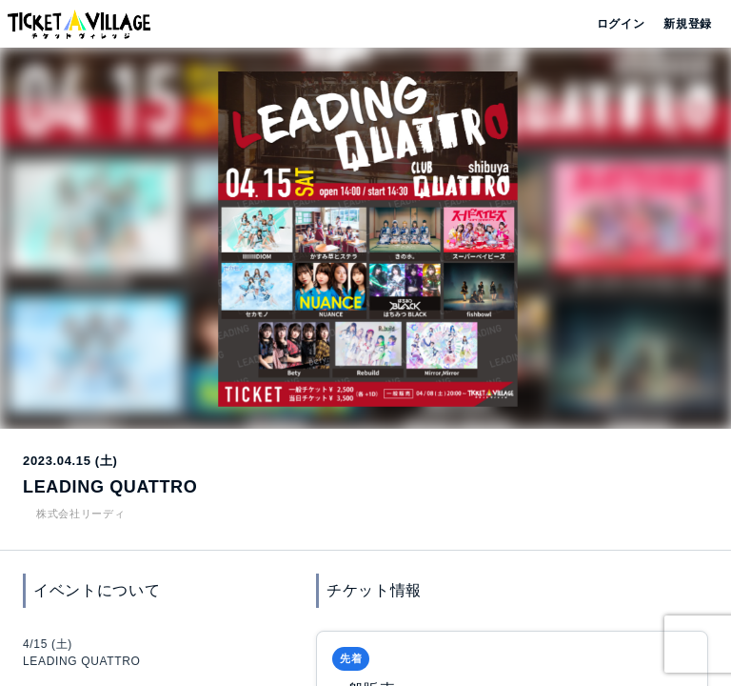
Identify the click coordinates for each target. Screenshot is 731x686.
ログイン (619, 23)
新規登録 (680, 23)
